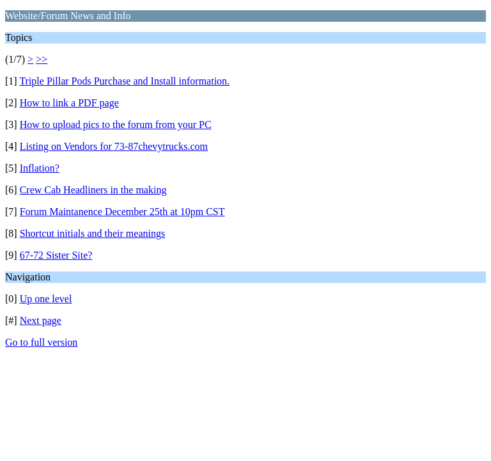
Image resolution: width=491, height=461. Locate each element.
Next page (40, 320)
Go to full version (41, 342)
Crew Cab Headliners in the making (93, 189)
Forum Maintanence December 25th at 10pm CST (122, 211)
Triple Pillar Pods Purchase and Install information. (124, 81)
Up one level (46, 298)
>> (41, 59)
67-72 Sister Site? (56, 255)
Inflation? (39, 168)
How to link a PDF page (69, 102)
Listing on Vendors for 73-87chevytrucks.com (114, 146)
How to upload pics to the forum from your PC (116, 124)
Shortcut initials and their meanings (93, 233)
